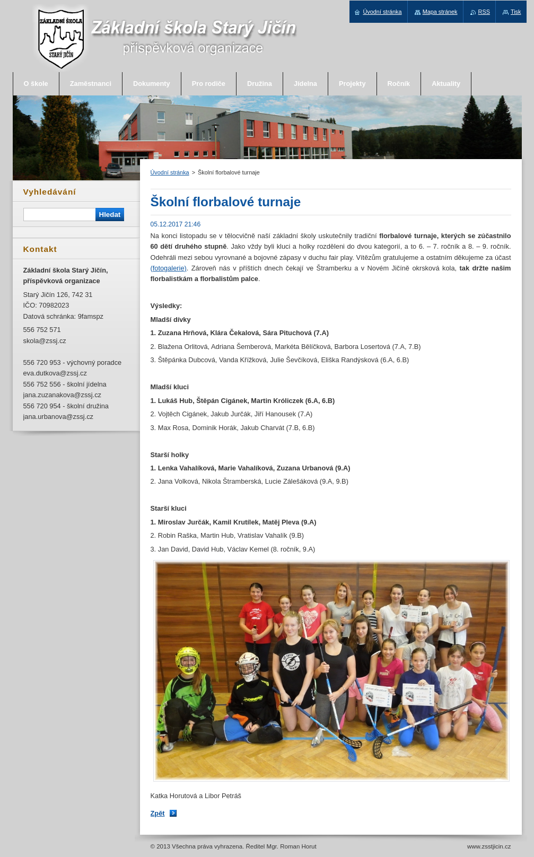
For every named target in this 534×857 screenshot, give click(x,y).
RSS (484, 11)
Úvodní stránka (170, 172)
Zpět (158, 813)
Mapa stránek (440, 11)
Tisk (516, 11)
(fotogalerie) (169, 268)
